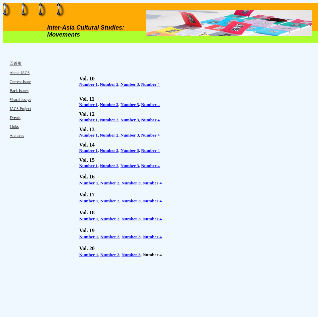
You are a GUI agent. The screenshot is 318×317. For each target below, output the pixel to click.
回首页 (16, 63)
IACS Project (20, 108)
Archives (17, 135)
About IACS (20, 72)
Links (14, 126)
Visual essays (20, 99)
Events (15, 117)
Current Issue (20, 81)
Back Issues (19, 90)
